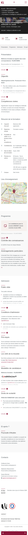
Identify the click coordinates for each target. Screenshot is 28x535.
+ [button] (2, 184)
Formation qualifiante (7, 10)
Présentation (4, 47)
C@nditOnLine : (5, 320)
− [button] (2, 186)
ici (1, 267)
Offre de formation (11, 8)
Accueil (3, 8)
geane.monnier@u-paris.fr (9, 478)
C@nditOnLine (11, 382)
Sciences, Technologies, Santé (10, 12)
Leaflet (13, 203)
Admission (20, 47)
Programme (12, 47)
